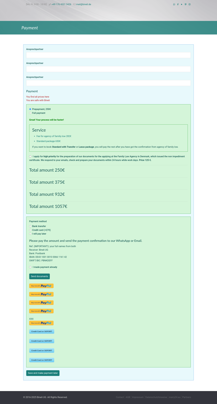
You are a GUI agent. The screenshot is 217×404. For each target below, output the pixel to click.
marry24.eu (174, 397)
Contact (120, 397)
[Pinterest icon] (185, 4)
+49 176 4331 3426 (61, 4)
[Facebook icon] (177, 4)
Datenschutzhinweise (156, 397)
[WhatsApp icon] (174, 4)
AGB (128, 397)
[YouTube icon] (181, 4)
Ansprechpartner (34, 49)
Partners (186, 397)
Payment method (38, 221)
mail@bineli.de (83, 4)
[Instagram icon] (189, 4)
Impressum (138, 397)
